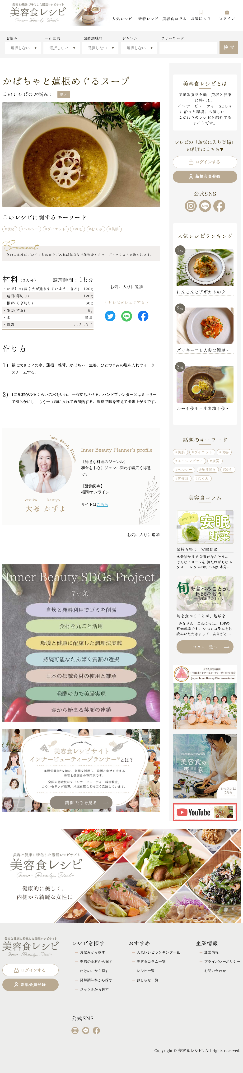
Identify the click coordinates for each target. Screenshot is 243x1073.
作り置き (208, 469)
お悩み (12, 38)
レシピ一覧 (146, 971)
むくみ (96, 229)
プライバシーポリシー (222, 961)
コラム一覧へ (211, 646)
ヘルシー (31, 229)
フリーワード (172, 38)
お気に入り (201, 15)
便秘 (11, 229)
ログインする (204, 162)
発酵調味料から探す (96, 980)
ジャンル (130, 38)
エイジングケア (190, 461)
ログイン (227, 15)
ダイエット (56, 229)
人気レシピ (122, 18)
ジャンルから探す (94, 989)
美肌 (115, 229)
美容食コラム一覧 (151, 961)
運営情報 (211, 952)
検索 (230, 47)
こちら (102, 504)
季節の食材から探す (96, 961)
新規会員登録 (204, 177)
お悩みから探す (92, 952)
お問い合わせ (215, 971)
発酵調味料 (93, 38)
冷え (78, 229)
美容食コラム (174, 18)
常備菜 (183, 478)
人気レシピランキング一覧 (158, 952)
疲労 (216, 461)
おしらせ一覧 (148, 980)
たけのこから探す (94, 971)
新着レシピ (148, 18)
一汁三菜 (52, 38)
